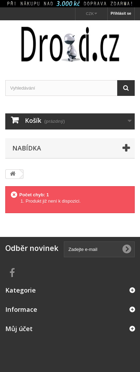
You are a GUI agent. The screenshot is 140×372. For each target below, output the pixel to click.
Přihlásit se (121, 13)
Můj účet (19, 328)
